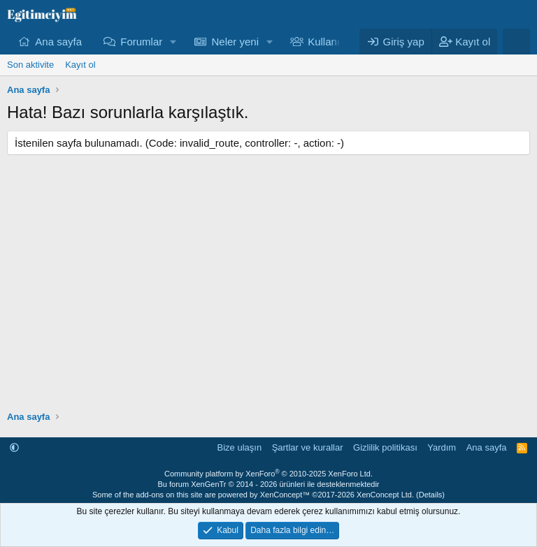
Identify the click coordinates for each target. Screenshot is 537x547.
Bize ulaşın (239, 447)
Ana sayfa (58, 42)
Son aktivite (30, 64)
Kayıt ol (80, 64)
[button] (173, 41)
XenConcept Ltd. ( (388, 494)
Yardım (441, 447)
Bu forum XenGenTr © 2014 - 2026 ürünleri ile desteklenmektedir (268, 484)
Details (431, 494)
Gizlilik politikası (385, 447)
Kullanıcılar (333, 42)
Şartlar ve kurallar (307, 447)
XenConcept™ (285, 494)
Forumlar (141, 42)
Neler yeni (235, 42)
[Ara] (516, 41)
